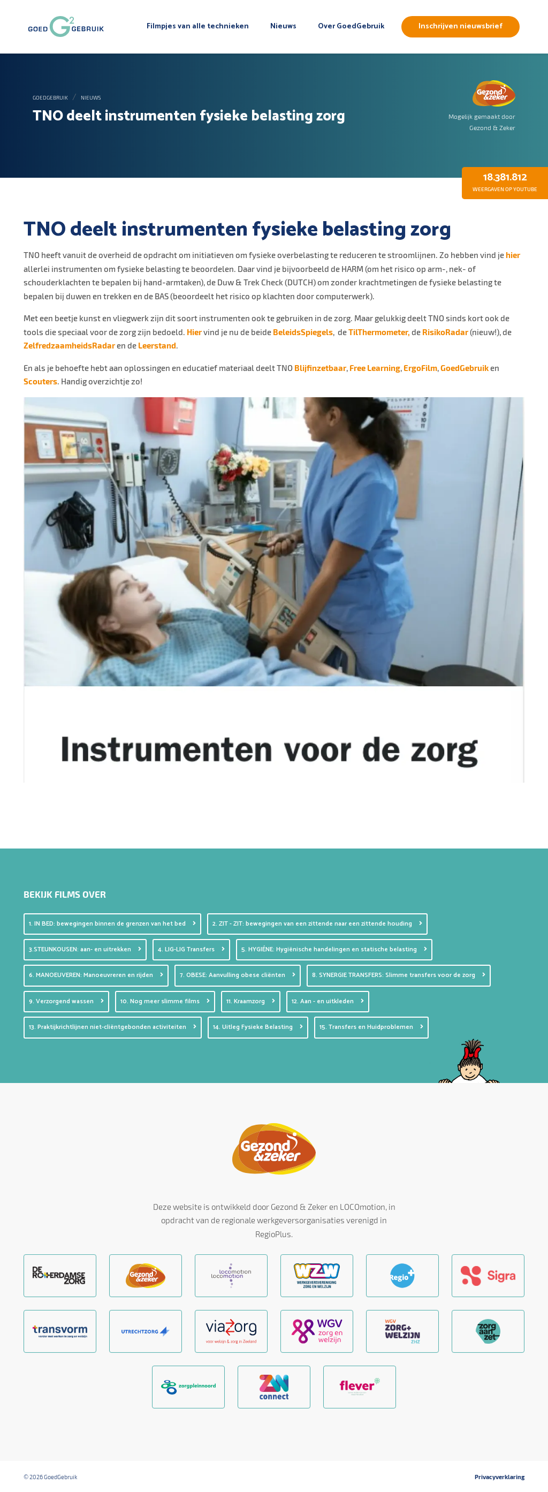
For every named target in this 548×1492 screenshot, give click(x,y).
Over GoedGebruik (351, 26)
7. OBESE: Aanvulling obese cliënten (237, 975)
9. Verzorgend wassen (66, 1001)
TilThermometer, (380, 332)
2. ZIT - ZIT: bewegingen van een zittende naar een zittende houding (317, 924)
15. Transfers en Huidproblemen (371, 1027)
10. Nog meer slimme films (165, 1001)
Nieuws (283, 26)
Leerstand (157, 345)
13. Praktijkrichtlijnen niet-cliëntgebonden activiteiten (112, 1027)
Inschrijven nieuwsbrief (460, 26)
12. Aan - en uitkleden (328, 1001)
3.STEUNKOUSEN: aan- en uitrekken (85, 949)
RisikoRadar (445, 332)
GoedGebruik (50, 97)
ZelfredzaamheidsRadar (69, 345)
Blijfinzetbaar (320, 368)
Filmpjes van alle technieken (198, 26)
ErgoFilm (420, 368)
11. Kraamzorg (250, 1001)
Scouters (40, 381)
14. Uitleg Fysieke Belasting (258, 1027)
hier (513, 255)
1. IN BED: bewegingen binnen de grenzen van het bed (112, 924)
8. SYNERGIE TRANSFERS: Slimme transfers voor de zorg (398, 975)
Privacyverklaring (499, 1477)
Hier (195, 332)
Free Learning (374, 368)
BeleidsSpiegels (303, 332)
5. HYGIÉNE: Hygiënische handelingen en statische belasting (334, 949)
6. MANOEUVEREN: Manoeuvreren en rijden (96, 975)
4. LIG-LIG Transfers (191, 949)
